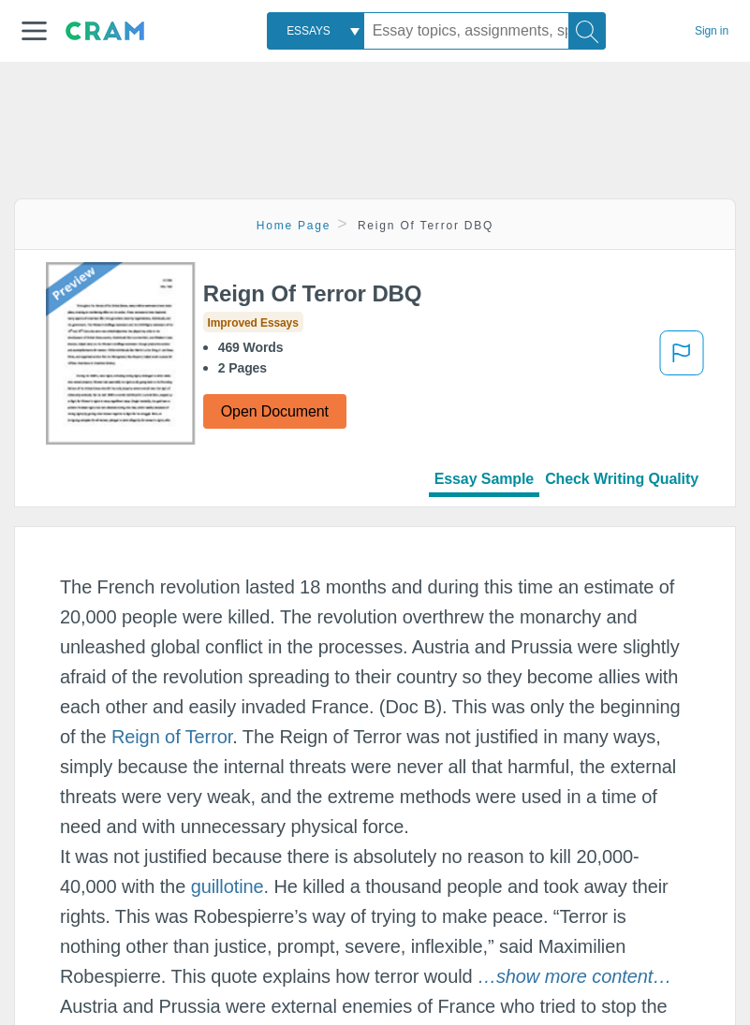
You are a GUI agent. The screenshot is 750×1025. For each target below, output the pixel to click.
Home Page (294, 225)
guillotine (227, 886)
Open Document (275, 411)
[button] (34, 30)
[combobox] (315, 31)
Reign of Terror (171, 736)
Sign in (711, 30)
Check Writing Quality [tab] (622, 479)
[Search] (587, 31)
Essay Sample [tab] (484, 479)
